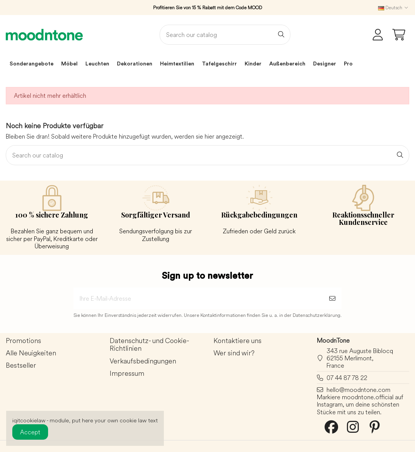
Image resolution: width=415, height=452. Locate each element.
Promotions (23, 341)
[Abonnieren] (332, 298)
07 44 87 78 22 (347, 378)
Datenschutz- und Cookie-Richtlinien (149, 345)
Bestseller (21, 366)
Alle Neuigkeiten (31, 353)
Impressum (127, 374)
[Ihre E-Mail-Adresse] (198, 298)
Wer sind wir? (234, 353)
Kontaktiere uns (237, 341)
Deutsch (393, 7)
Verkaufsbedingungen (143, 361)
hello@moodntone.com (358, 389)
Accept (30, 432)
